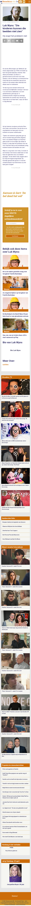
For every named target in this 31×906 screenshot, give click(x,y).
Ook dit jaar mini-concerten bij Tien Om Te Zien (15, 792)
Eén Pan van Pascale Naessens (10, 534)
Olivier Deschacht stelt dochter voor (12, 822)
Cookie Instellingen (9, 904)
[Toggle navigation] (29, 1)
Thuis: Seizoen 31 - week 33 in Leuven (12, 586)
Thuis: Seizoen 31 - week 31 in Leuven (12, 691)
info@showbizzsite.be (22, 903)
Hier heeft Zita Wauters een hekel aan (12, 836)
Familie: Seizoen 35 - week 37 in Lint (11, 566)
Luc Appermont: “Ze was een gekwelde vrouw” (15, 808)
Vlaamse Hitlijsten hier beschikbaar (12, 526)
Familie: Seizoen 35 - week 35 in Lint (11, 670)
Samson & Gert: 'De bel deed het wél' (14, 194)
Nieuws (6, 268)
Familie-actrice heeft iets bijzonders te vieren (14, 779)
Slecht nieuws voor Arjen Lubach (11, 812)
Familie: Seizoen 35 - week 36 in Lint (11, 607)
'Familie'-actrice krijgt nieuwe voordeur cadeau (15, 783)
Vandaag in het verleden (11, 845)
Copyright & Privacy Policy (8, 903)
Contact (15, 896)
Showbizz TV (7, 377)
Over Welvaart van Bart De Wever (11, 539)
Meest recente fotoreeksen (12, 547)
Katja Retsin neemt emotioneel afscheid (13, 787)
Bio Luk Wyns (15, 350)
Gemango (22, 904)
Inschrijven (15, 236)
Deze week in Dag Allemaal (9, 832)
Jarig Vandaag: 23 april (11, 861)
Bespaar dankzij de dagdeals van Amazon (13, 522)
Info (26, 901)
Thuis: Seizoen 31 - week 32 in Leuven (12, 650)
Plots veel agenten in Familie (10, 769)
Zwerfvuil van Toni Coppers (9, 530)
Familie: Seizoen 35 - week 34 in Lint (11, 734)
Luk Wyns (6, 364)
